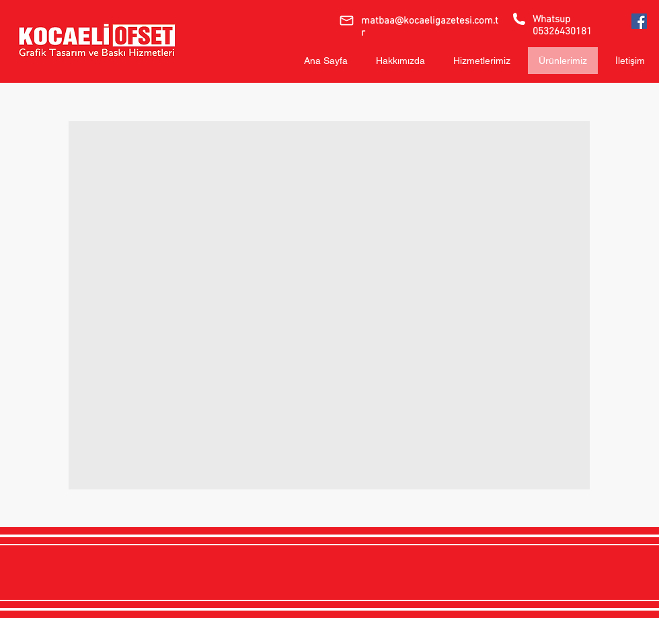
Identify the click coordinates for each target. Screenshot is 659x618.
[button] (329, 305)
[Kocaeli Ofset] (639, 21)
